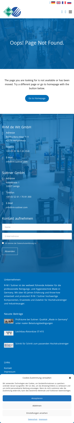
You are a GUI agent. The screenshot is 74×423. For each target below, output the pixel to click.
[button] (70, 378)
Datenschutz (32, 419)
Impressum (43, 419)
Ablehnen (37, 405)
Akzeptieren (37, 398)
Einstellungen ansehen (37, 413)
